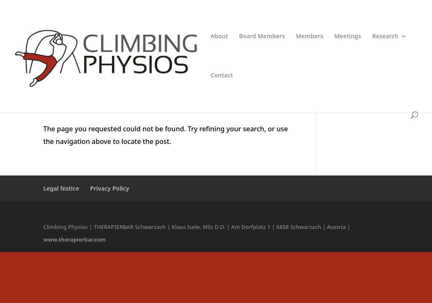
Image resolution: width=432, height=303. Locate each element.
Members (310, 36)
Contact (222, 75)
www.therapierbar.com (74, 239)
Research (385, 36)
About (219, 36)
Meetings (347, 36)
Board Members (262, 36)
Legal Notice (61, 188)
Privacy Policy (110, 188)
